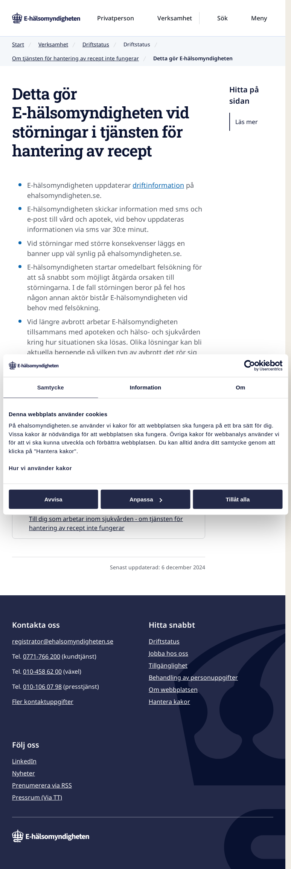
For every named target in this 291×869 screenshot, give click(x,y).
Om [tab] (240, 387)
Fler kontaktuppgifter (42, 701)
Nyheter (23, 773)
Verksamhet (53, 44)
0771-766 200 (41, 656)
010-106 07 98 (42, 686)
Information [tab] (145, 387)
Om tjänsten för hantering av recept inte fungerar (75, 58)
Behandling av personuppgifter (193, 677)
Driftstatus (95, 44)
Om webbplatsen (173, 689)
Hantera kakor (169, 701)
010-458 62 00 (42, 671)
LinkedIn (24, 761)
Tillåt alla (237, 499)
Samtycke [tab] (50, 387)
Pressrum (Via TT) (37, 797)
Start (18, 44)
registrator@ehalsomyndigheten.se (62, 641)
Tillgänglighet (168, 665)
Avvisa (53, 499)
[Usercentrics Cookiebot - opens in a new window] (249, 365)
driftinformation (158, 185)
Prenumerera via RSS (42, 785)
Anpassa (146, 499)
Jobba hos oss (168, 653)
